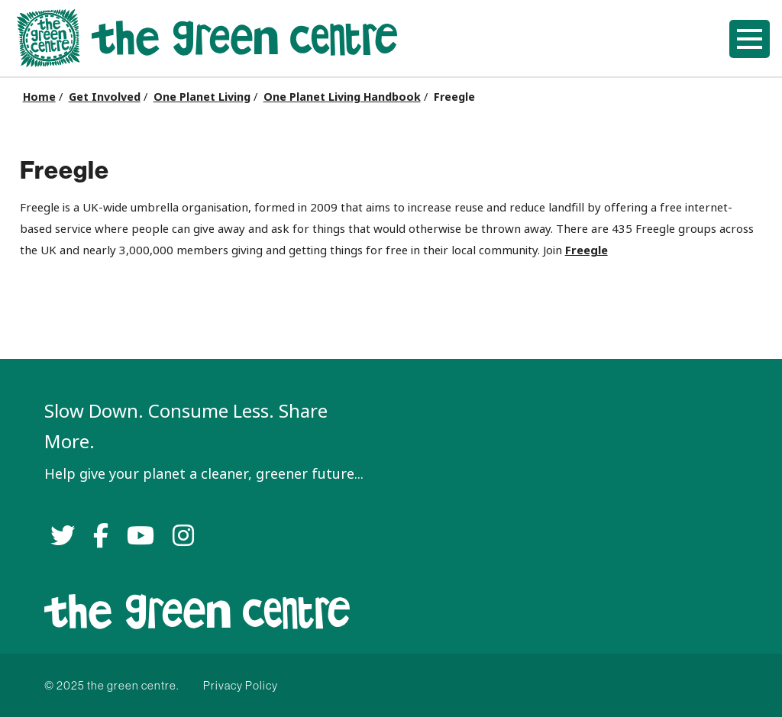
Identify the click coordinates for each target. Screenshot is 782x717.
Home (39, 97)
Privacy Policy (240, 685)
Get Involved (105, 97)
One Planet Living (201, 97)
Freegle (586, 250)
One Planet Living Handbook (342, 97)
